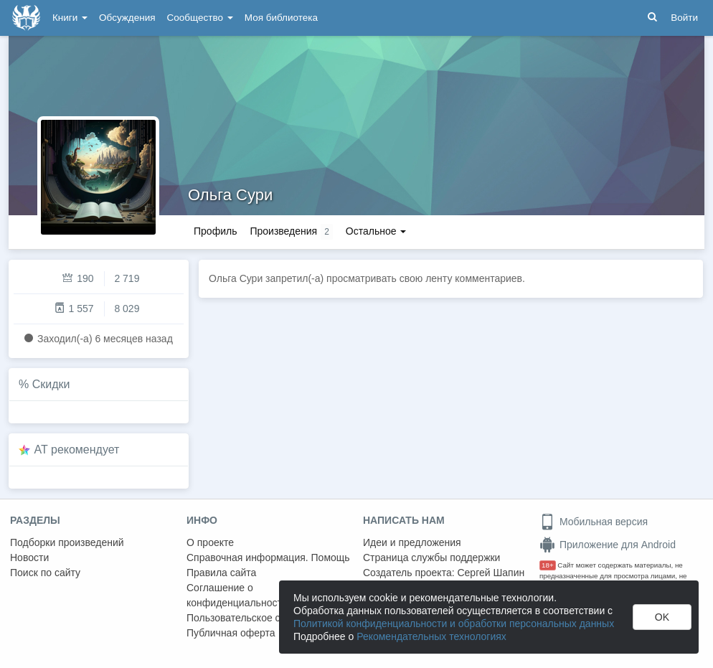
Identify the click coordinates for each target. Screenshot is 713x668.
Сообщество (200, 17)
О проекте (210, 542)
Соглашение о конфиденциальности (237, 595)
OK (662, 617)
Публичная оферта (230, 633)
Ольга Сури (230, 195)
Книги (70, 17)
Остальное (376, 231)
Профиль (215, 231)
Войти (684, 17)
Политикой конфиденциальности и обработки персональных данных (453, 623)
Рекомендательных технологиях (431, 636)
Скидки (51, 384)
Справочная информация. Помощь (268, 557)
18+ (548, 565)
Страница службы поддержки (431, 557)
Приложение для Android (607, 544)
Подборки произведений (67, 542)
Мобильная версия (593, 522)
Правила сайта (221, 572)
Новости (29, 557)
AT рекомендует (77, 449)
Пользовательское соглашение (258, 618)
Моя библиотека (281, 17)
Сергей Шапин (490, 572)
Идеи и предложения (412, 542)
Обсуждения (127, 17)
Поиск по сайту (45, 572)
